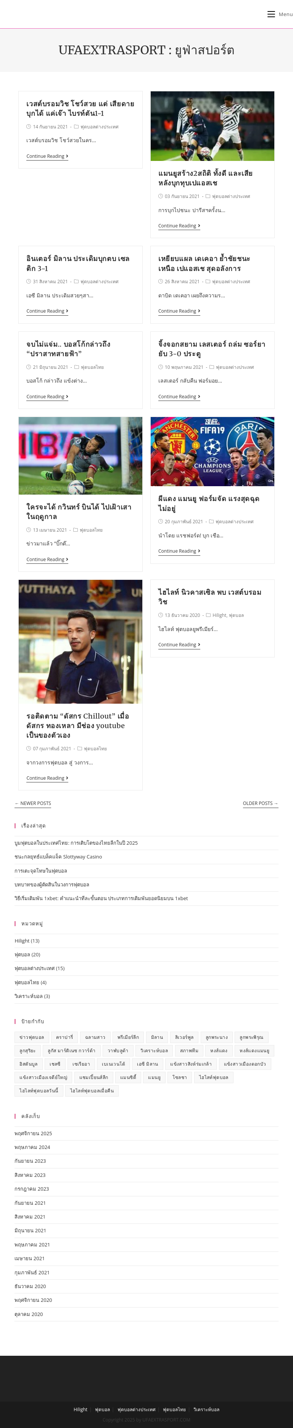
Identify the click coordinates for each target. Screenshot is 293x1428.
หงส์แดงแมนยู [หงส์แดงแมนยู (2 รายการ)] (254, 1050)
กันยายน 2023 (30, 1160)
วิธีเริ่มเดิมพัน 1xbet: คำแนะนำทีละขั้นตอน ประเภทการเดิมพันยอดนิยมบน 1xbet (101, 898)
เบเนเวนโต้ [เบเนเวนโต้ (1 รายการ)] (113, 1064)
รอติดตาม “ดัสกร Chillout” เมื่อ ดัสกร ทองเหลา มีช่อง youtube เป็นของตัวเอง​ (77, 726)
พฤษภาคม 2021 (32, 1244)
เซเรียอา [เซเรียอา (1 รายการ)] (81, 1064)
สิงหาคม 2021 (29, 1216)
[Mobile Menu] (280, 14)
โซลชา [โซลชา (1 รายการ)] (179, 1077)
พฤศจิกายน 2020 (33, 1300)
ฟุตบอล (236, 615)
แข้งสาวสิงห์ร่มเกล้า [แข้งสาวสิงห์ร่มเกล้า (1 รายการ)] (191, 1064)
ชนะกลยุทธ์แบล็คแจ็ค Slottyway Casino (58, 856)
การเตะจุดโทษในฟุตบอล (40, 870)
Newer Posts (32, 803)
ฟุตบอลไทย (92, 367)
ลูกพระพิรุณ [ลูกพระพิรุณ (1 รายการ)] (251, 1037)
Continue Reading (47, 156)
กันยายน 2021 (30, 1202)
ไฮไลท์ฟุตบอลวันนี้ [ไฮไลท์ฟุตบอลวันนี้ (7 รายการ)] (38, 1090)
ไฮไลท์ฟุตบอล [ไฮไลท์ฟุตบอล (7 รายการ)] (214, 1077)
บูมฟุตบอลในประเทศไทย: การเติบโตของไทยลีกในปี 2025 (76, 842)
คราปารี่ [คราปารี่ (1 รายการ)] (64, 1037)
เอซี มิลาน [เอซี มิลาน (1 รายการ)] (147, 1064)
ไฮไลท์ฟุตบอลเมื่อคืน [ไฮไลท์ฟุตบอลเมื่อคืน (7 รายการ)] (92, 1090)
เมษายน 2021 (29, 1258)
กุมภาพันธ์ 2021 (32, 1272)
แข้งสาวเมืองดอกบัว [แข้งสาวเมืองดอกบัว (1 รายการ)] (245, 1064)
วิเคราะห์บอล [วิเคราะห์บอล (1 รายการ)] (154, 1050)
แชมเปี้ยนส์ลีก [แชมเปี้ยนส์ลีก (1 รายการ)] (93, 1077)
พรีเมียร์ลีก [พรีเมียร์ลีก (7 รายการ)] (128, 1037)
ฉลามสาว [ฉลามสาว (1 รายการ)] (95, 1037)
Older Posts (261, 803)
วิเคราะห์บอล (28, 996)
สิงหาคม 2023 (29, 1175)
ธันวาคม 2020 (30, 1286)
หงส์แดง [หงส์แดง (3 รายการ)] (218, 1050)
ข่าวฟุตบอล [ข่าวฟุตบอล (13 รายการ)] (31, 1037)
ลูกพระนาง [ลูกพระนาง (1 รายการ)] (217, 1037)
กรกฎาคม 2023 (31, 1188)
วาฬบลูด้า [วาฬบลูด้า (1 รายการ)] (118, 1050)
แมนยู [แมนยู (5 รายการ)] (154, 1077)
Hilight (219, 615)
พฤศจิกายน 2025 (33, 1133)
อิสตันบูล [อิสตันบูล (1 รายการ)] (28, 1064)
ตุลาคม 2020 (28, 1314)
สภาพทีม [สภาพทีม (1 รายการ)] (189, 1050)
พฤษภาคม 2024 (32, 1147)
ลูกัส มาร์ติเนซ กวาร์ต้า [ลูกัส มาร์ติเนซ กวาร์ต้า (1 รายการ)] (71, 1050)
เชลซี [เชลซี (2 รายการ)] (55, 1064)
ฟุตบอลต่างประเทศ (99, 126)
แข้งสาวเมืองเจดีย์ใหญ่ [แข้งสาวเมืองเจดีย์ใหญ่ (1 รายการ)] (43, 1077)
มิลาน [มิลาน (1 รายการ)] (157, 1037)
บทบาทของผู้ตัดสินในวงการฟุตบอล (51, 884)
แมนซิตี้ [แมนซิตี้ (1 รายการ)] (128, 1077)
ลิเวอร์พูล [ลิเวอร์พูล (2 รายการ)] (184, 1037)
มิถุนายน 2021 (30, 1230)
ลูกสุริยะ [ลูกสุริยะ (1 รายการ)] (27, 1050)
